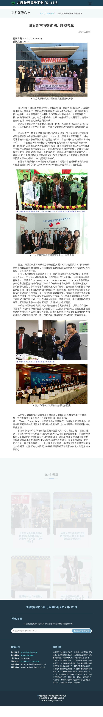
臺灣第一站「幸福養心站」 (30, 603)
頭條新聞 (51, 13)
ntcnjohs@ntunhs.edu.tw (30, 667)
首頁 (42, 13)
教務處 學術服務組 (27, 661)
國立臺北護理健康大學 (29, 658)
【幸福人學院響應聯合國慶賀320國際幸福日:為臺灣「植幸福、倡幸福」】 (30, 542)
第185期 (51, 2)
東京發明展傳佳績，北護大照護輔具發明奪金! (72, 603)
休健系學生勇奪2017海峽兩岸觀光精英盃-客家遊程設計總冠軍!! (72, 541)
